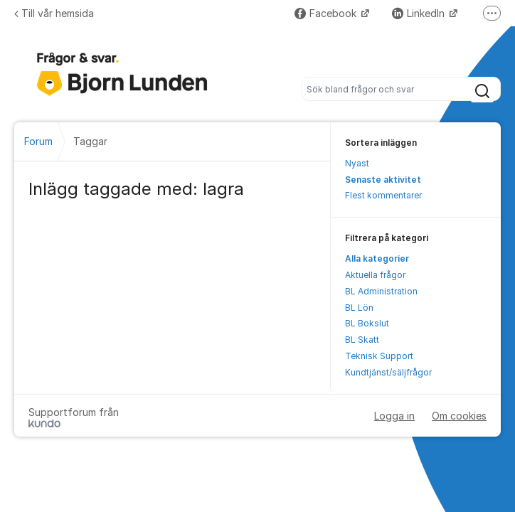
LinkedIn (419, 13)
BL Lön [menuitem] (359, 307)
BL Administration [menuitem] (381, 291)
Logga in (394, 416)
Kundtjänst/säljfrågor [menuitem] (388, 372)
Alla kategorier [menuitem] (377, 258)
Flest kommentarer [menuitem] (383, 195)
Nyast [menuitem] (357, 163)
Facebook (326, 13)
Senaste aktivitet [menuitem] (383, 179)
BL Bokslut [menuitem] (367, 323)
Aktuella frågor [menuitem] (375, 275)
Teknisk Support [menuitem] (379, 356)
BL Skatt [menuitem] (362, 339)
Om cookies (459, 416)
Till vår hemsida (54, 13)
